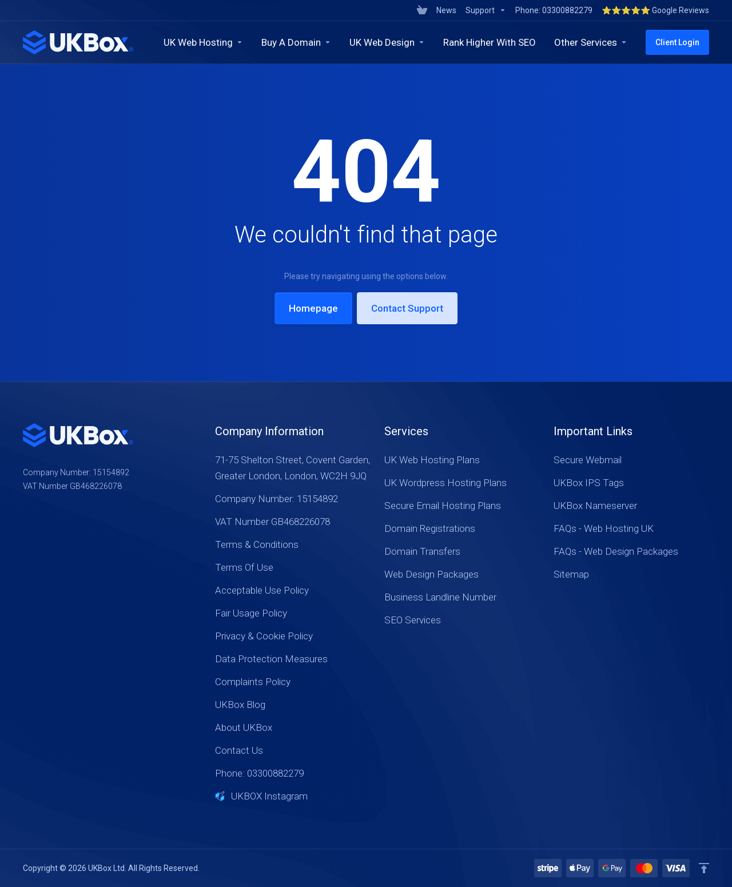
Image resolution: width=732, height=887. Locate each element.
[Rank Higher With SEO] (489, 42)
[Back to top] (704, 868)
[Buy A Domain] (296, 42)
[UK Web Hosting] (203, 42)
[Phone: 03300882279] (554, 10)
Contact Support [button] (407, 308)
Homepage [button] (313, 308)
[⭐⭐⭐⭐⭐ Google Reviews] (653, 10)
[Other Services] (590, 42)
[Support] (486, 10)
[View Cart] (422, 10)
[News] (446, 10)
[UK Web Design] (387, 42)
